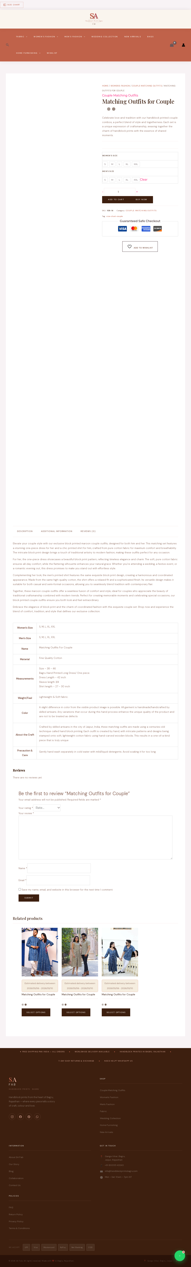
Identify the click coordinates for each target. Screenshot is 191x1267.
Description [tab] (25, 531)
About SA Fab (16, 1157)
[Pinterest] (29, 1116)
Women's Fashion (120, 85)
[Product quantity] (119, 192)
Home (105, 85)
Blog (11, 1171)
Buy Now (141, 199)
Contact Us (15, 1185)
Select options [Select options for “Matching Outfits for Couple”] (35, 1012)
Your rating (26, 808)
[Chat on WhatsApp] (179, 1255)
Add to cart (116, 199)
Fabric (21, 36)
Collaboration (16, 1178)
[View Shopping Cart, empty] (171, 45)
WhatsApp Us (125, 1061)
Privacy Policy (16, 1221)
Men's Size (108, 171)
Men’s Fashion (74, 36)
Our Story (14, 1164)
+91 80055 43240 (114, 1165)
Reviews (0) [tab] (88, 531)
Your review (26, 813)
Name (23, 868)
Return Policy (16, 1214)
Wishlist (52, 53)
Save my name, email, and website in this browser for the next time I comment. (67, 889)
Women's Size (110, 155)
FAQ (11, 1207)
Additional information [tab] (56, 531)
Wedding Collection (104, 36)
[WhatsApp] (37, 1116)
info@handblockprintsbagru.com (121, 1171)
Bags (150, 36)
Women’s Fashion (46, 36)
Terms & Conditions (19, 1228)
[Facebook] (20, 1116)
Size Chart (11, 5)
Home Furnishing (28, 53)
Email (22, 880)
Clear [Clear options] (143, 179)
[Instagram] (12, 1116)
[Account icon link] (183, 45)
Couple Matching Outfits (147, 85)
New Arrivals (132, 36)
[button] (7, 45)
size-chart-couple (114, 216)
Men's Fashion (107, 1104)
